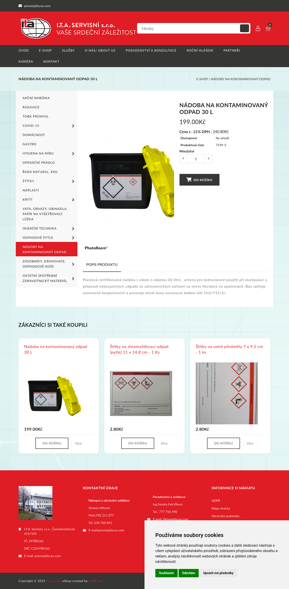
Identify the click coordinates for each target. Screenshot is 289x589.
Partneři (232, 50)
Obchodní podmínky (226, 516)
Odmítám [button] (188, 573)
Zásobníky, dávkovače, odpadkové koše (49, 263)
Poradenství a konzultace (151, 50)
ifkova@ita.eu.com (176, 519)
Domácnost (34, 135)
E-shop (45, 50)
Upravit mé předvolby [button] (218, 573)
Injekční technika (49, 228)
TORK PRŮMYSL (36, 116)
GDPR (216, 501)
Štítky (49, 181)
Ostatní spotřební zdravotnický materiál (49, 278)
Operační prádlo (39, 162)
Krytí (49, 200)
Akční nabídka (36, 98)
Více (78, 443)
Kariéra (26, 61)
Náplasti (31, 190)
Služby (68, 50)
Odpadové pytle (49, 238)
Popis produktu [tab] (102, 264)
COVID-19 (49, 126)
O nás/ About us (100, 50)
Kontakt (51, 61)
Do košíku (199, 179)
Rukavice (31, 107)
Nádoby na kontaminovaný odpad (240, 79)
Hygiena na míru (49, 153)
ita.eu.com (53, 581)
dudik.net (96, 581)
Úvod (24, 50)
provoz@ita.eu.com (48, 556)
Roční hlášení (200, 50)
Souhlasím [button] (166, 573)
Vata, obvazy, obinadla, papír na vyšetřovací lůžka (45, 214)
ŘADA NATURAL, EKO (40, 172)
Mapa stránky (221, 508)
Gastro (29, 144)
